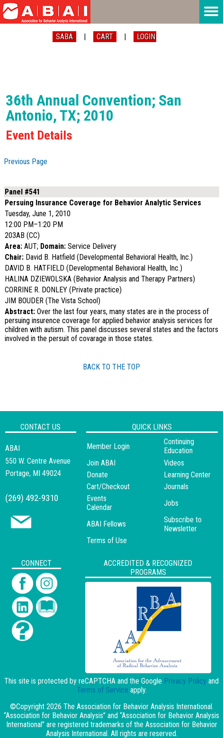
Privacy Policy (185, 680)
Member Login (108, 446)
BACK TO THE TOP (111, 366)
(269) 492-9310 (31, 497)
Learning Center (187, 474)
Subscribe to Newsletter (183, 524)
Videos (174, 462)
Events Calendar (99, 503)
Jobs (171, 503)
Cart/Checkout (108, 486)
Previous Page (25, 161)
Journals (176, 486)
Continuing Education (179, 446)
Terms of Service (102, 689)
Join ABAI (101, 462)
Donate (97, 474)
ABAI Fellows (106, 523)
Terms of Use (107, 540)
